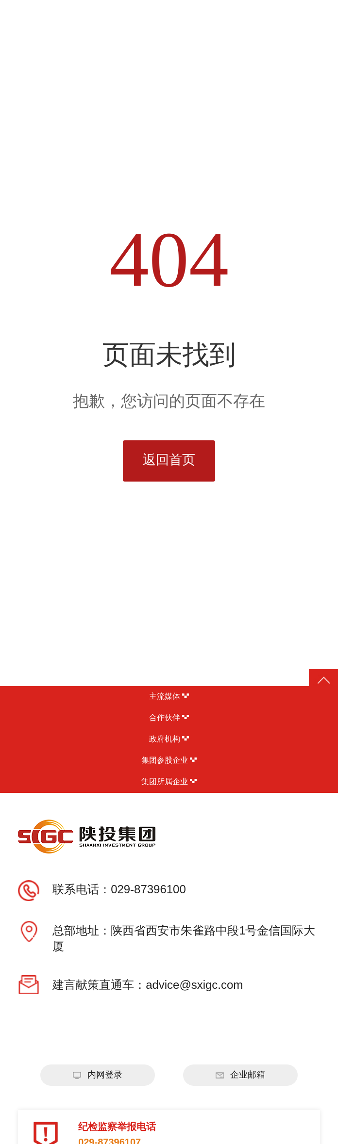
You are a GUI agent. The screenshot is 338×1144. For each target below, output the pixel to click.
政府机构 (169, 739)
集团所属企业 (169, 782)
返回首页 (169, 460)
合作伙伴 (169, 718)
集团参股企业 (169, 761)
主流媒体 (169, 697)
